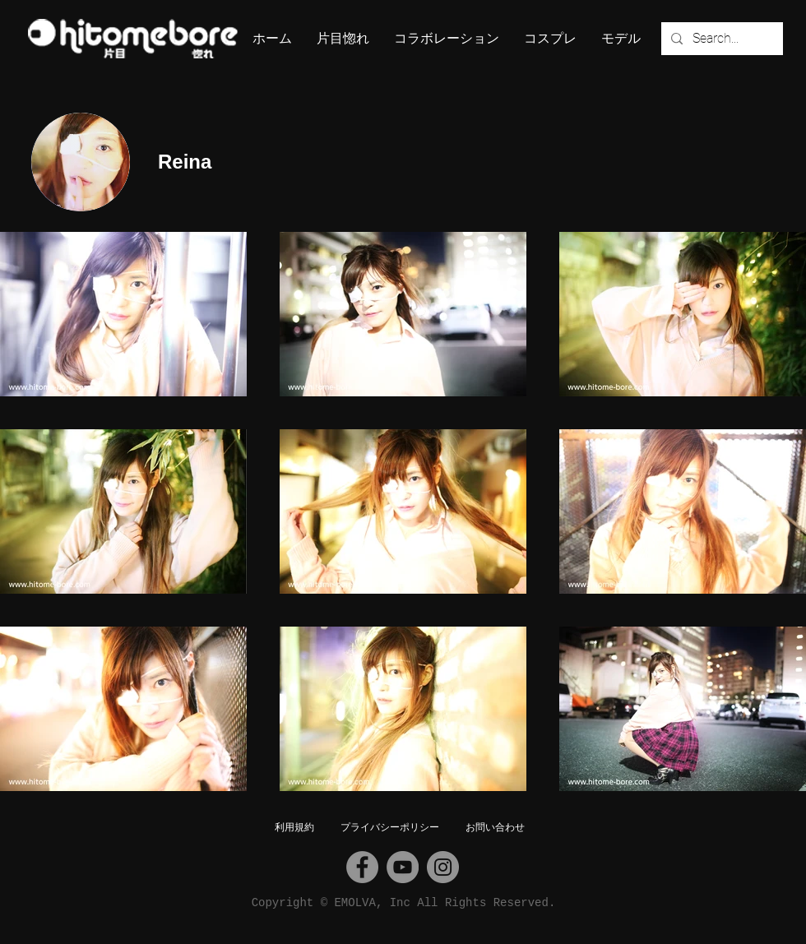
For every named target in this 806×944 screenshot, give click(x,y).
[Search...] (720, 38)
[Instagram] (443, 867)
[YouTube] (403, 867)
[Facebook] (362, 867)
